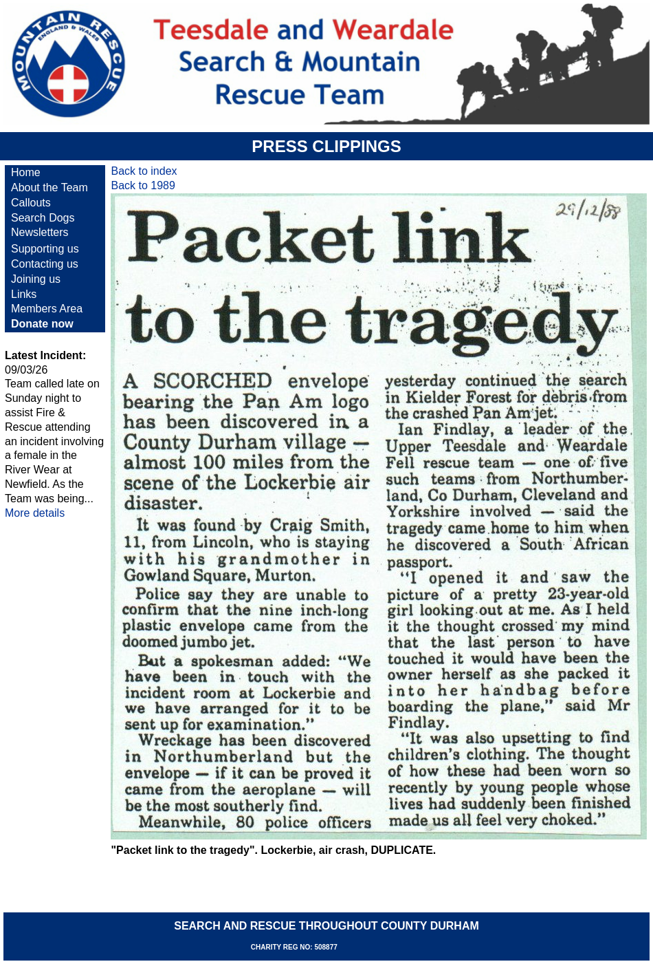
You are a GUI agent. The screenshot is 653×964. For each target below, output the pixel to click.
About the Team (49, 187)
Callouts (31, 202)
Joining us (35, 279)
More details (35, 513)
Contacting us (44, 264)
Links (23, 294)
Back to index (144, 171)
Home (26, 172)
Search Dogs (43, 218)
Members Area (46, 308)
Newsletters (40, 232)
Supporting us (45, 249)
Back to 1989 (143, 185)
